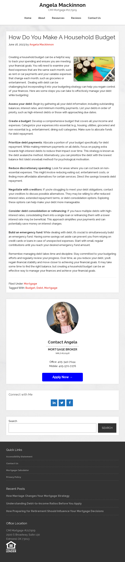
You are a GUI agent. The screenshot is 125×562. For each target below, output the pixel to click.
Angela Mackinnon (62, 5)
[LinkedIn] (54, 402)
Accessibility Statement (19, 456)
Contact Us (12, 463)
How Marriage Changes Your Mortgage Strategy (37, 495)
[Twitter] (62, 402)
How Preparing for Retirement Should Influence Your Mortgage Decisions (55, 511)
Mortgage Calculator (17, 470)
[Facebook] (69, 402)
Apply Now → (62, 377)
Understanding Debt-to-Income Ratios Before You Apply (44, 503)
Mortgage (30, 283)
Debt (39, 287)
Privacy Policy (13, 477)
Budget (30, 287)
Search (13, 421)
